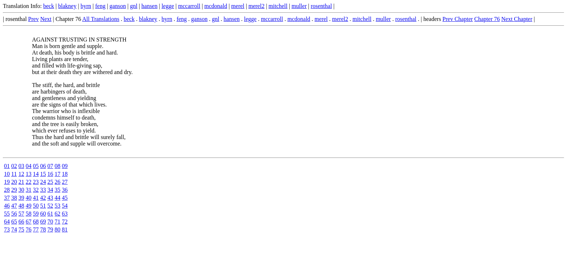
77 (36, 229)
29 (14, 190)
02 (14, 166)
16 (50, 174)
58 (28, 214)
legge (168, 6)
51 (43, 206)
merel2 (256, 6)
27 (65, 182)
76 (28, 229)
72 (65, 221)
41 (36, 198)
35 (57, 190)
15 (43, 174)
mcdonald (215, 6)
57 (21, 214)
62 (57, 214)
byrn (86, 6)
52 (50, 206)
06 (43, 166)
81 (65, 229)
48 (21, 206)
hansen (149, 6)
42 (43, 198)
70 (50, 221)
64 (7, 221)
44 (57, 198)
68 (36, 221)
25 (50, 182)
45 (65, 198)
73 (7, 229)
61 (50, 214)
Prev (33, 19)
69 (43, 221)
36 (65, 190)
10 (7, 174)
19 (7, 182)
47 (14, 206)
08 (57, 166)
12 (21, 174)
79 (50, 229)
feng (100, 6)
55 (7, 214)
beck (48, 6)
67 (28, 221)
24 (43, 182)
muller (299, 6)
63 (65, 214)
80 (57, 229)
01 (7, 166)
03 (21, 166)
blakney (67, 6)
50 (36, 206)
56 (14, 214)
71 (57, 221)
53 (57, 206)
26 (57, 182)
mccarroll (189, 6)
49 (28, 206)
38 (14, 198)
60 (43, 214)
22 (28, 182)
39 (21, 198)
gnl (133, 6)
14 (36, 174)
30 (21, 190)
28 (7, 190)
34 (50, 190)
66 (21, 221)
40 (28, 198)
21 (21, 182)
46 (7, 206)
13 (28, 174)
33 (43, 190)
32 (36, 190)
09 (65, 166)
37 (7, 198)
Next (45, 19)
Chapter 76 (487, 19)
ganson (118, 6)
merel (237, 6)
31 (28, 190)
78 (43, 229)
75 (21, 229)
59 (36, 214)
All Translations (100, 19)
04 (28, 166)
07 (50, 166)
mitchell (278, 6)
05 (36, 166)
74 (14, 229)
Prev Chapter (458, 19)
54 (65, 206)
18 (65, 174)
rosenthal (321, 6)
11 (14, 174)
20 (14, 182)
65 (14, 221)
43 (50, 198)
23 (36, 182)
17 (57, 174)
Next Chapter (516, 19)
